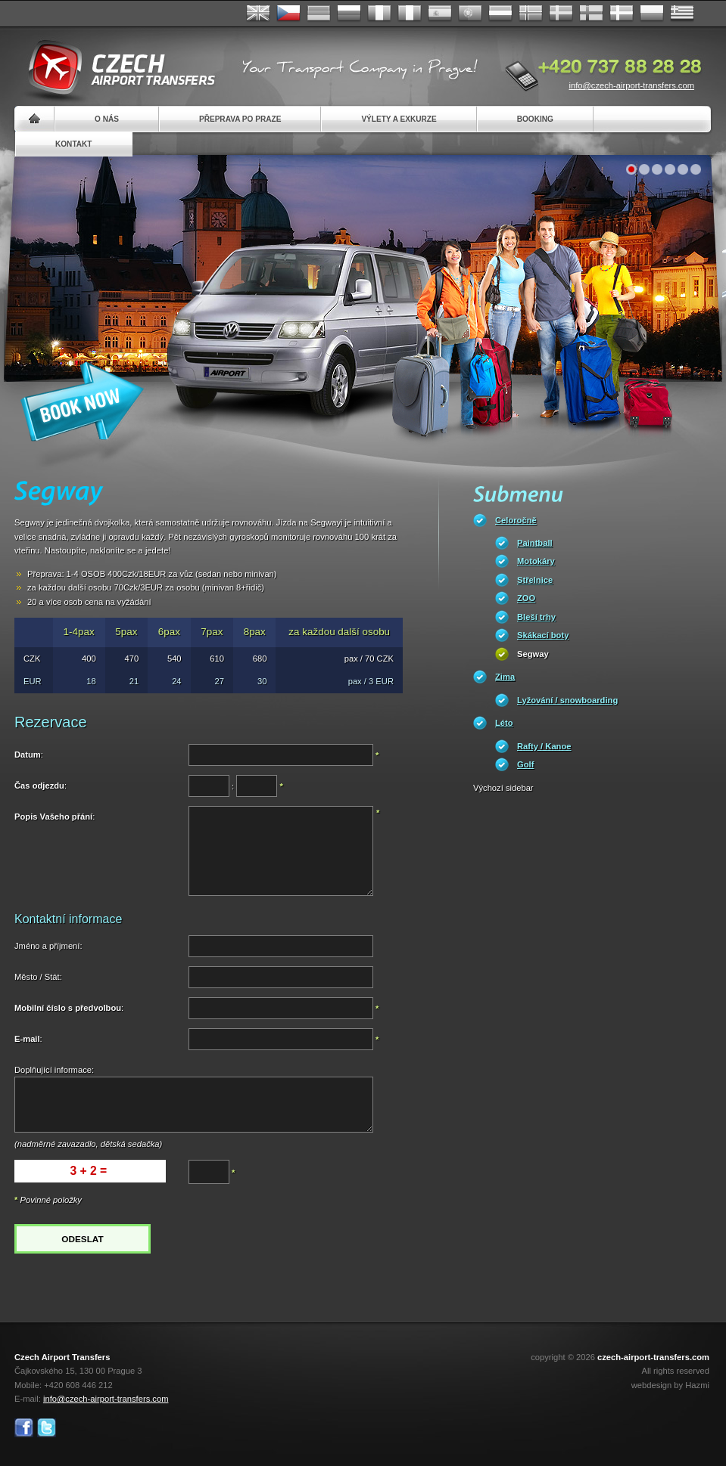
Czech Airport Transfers (115, 68)
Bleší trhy (536, 616)
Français (379, 13)
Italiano (409, 13)
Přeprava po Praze (240, 119)
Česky (288, 13)
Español (440, 13)
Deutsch (319, 13)
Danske (621, 13)
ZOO (526, 598)
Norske (531, 13)
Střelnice (535, 579)
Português (470, 13)
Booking (535, 119)
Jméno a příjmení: (48, 945)
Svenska (561, 13)
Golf (525, 764)
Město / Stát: (38, 976)
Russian (349, 13)
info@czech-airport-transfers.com (631, 85)
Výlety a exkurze (398, 119)
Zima (505, 676)
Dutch (500, 13)
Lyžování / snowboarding (567, 700)
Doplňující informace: (54, 1069)
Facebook (23, 1427)
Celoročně (516, 520)
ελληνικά (682, 13)
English (258, 13)
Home (34, 119)
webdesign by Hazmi (670, 1385)
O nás (107, 119)
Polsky (652, 13)
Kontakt (73, 144)
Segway (533, 654)
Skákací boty (543, 635)
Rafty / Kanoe (544, 746)
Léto (504, 722)
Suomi (591, 13)
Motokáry (536, 561)
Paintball (535, 542)
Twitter (46, 1427)
